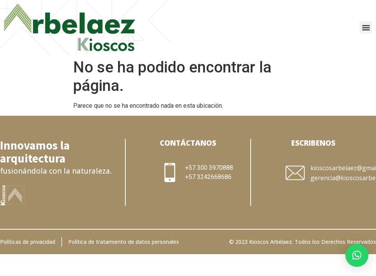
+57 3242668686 (208, 177)
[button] (366, 27)
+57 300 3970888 (209, 167)
